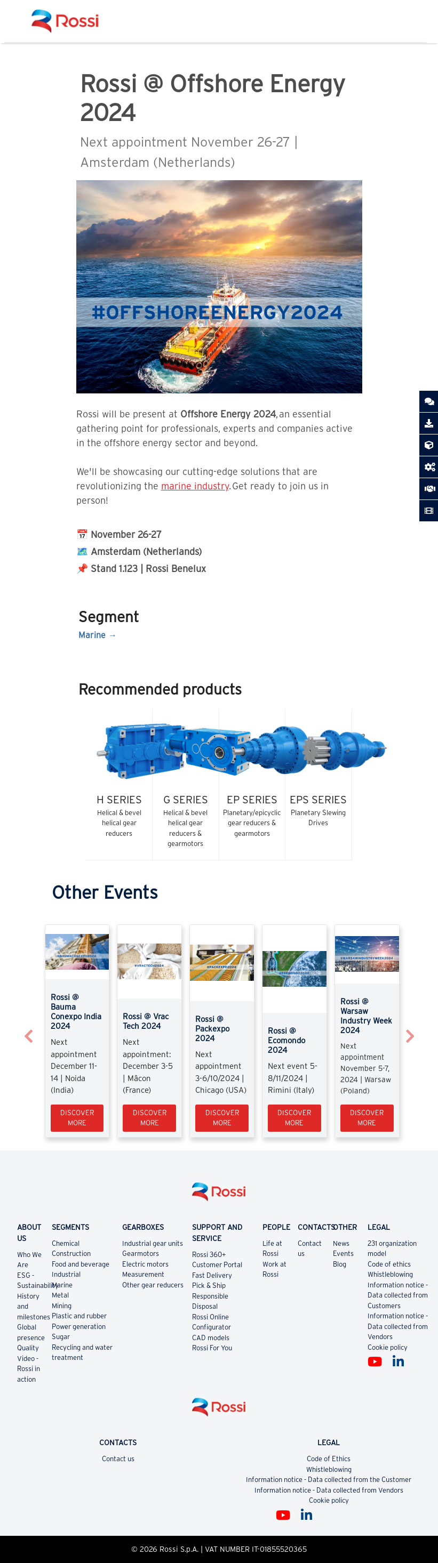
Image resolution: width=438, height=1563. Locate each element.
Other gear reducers (153, 1285)
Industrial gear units (152, 1243)
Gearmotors (140, 1254)
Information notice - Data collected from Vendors (398, 1326)
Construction (71, 1254)
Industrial (66, 1274)
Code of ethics (389, 1264)
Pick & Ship (209, 1286)
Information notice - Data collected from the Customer (328, 1480)
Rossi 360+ (209, 1255)
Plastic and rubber (79, 1316)
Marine (92, 635)
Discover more (77, 1118)
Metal (60, 1295)
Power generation (79, 1327)
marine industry (195, 486)
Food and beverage (80, 1264)
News (341, 1243)
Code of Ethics (329, 1459)
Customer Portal (217, 1265)
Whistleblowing (390, 1274)
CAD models (210, 1338)
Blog (339, 1264)
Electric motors (145, 1264)
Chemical (65, 1243)
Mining (61, 1306)
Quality (28, 1348)
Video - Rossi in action (28, 1369)
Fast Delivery (212, 1275)
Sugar (61, 1337)
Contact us (118, 1459)
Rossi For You (212, 1348)
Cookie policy (388, 1347)
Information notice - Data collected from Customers (398, 1295)
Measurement (143, 1274)
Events (343, 1254)
